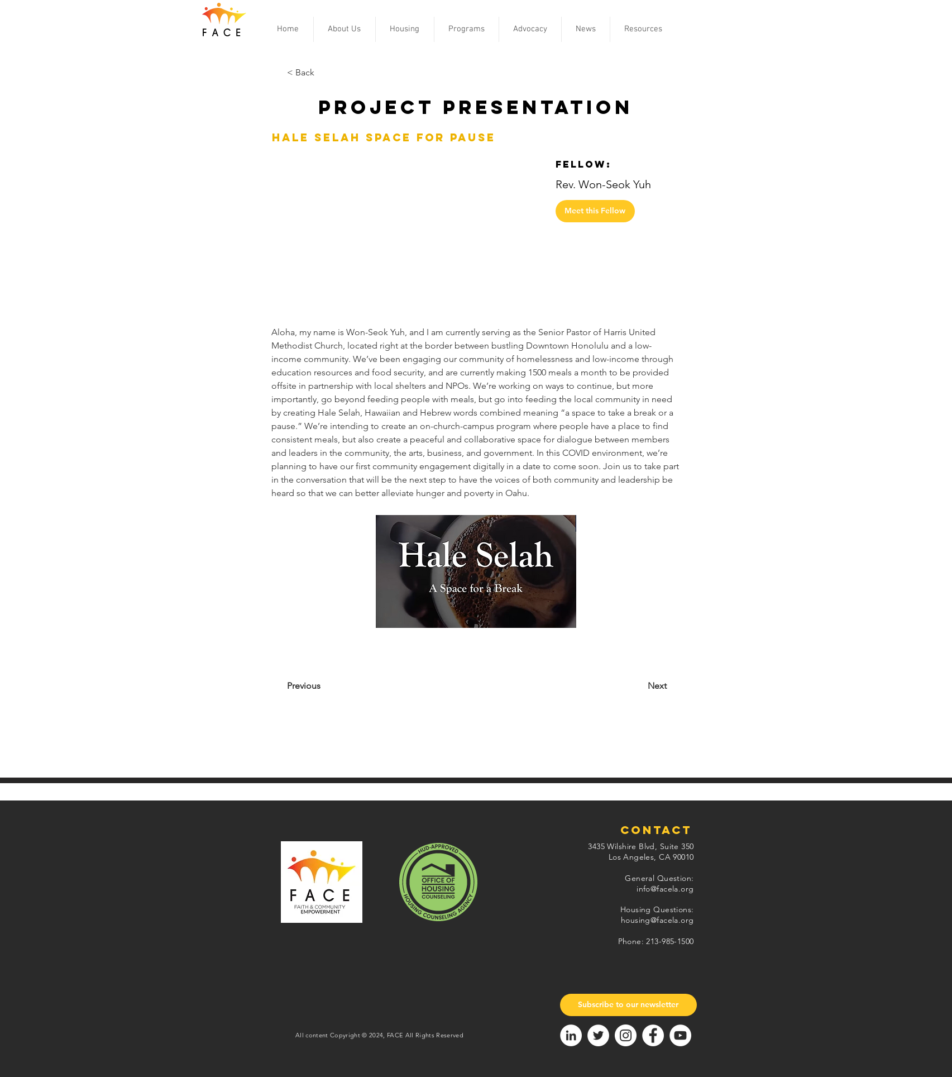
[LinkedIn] (571, 1035)
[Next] (629, 686)
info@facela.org (665, 889)
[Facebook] (653, 1035)
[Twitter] (598, 1035)
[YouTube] (680, 1035)
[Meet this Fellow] (595, 211)
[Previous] (332, 686)
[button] (344, 29)
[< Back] (324, 73)
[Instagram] (626, 1035)
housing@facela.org (657, 920)
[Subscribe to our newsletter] (628, 1005)
